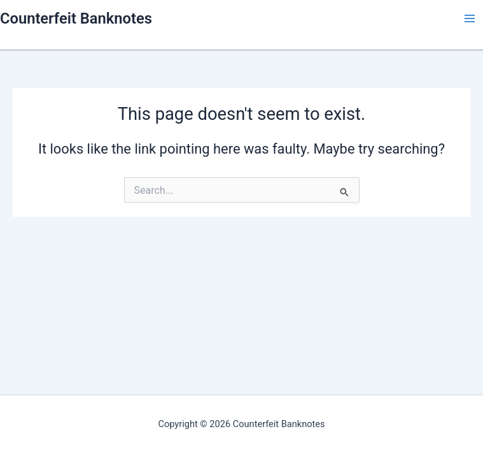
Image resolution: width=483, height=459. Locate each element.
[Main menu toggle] (469, 18)
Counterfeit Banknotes (76, 18)
